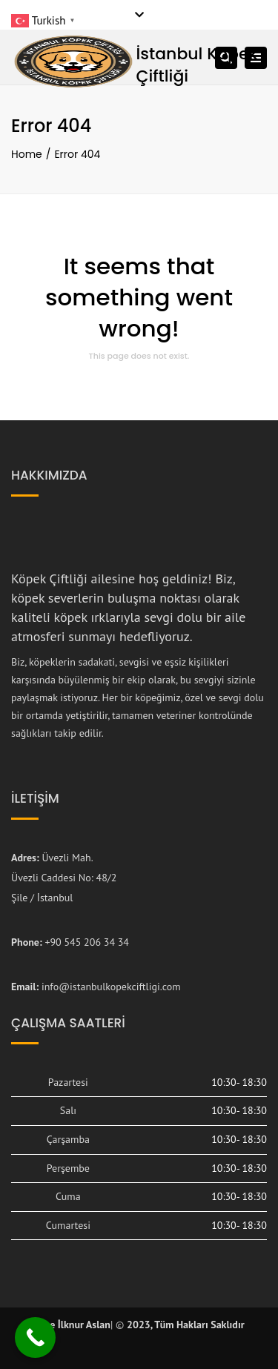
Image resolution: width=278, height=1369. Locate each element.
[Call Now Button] (35, 1337)
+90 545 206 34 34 (86, 942)
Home (26, 154)
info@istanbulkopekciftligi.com (111, 986)
